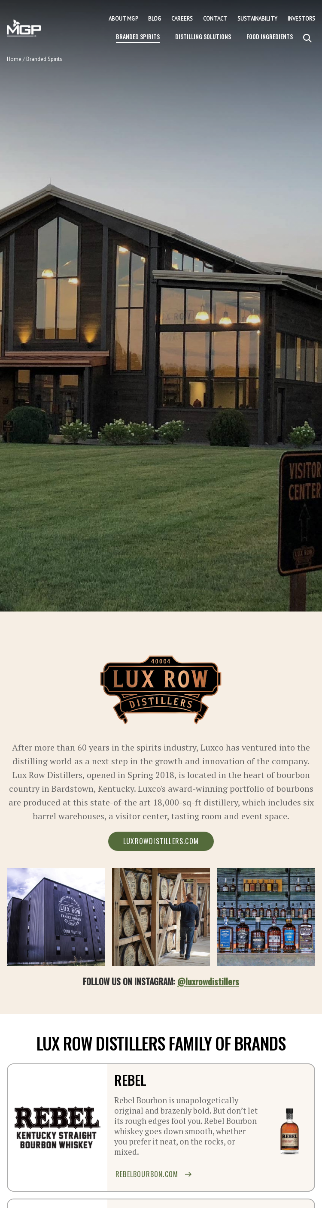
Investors (301, 18)
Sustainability (257, 18)
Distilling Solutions (203, 36)
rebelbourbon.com (153, 1174)
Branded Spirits (138, 36)
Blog (154, 18)
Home (14, 59)
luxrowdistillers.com (161, 841)
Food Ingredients (269, 36)
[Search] (307, 38)
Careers (182, 18)
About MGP (123, 18)
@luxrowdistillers (208, 981)
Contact (215, 18)
